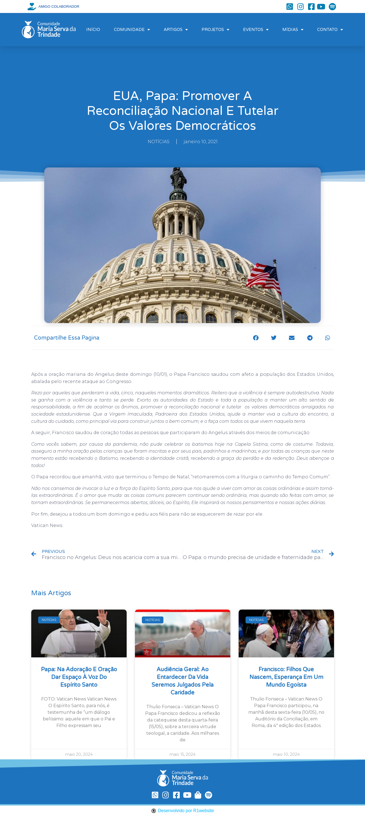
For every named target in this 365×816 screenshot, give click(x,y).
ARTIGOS (176, 30)
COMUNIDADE (132, 30)
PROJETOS (215, 30)
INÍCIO (93, 29)
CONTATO (330, 30)
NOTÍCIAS (159, 141)
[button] (256, 338)
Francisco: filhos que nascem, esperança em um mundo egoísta (286, 677)
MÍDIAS (292, 30)
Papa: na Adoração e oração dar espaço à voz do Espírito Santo (79, 677)
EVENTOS (255, 30)
